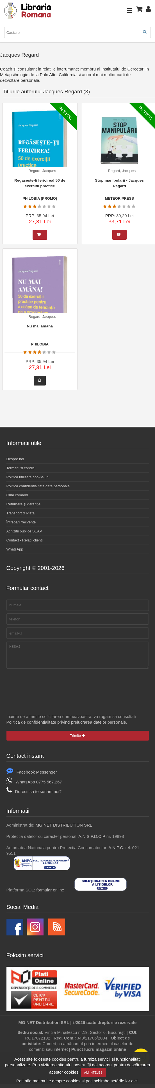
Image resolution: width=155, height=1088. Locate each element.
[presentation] (49, 688)
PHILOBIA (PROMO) (39, 198)
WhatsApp (14, 549)
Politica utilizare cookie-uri (27, 477)
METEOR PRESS (119, 198)
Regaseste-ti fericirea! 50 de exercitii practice (39, 183)
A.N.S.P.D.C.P (91, 840)
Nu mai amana (40, 326)
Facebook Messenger (31, 776)
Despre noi (15, 459)
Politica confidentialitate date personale (38, 486)
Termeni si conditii (20, 468)
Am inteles (93, 1072)
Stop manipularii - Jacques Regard (119, 183)
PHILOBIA (40, 344)
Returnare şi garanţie (23, 504)
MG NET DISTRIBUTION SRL (64, 829)
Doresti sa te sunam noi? (34, 795)
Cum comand (17, 495)
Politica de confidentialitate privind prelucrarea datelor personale (66, 726)
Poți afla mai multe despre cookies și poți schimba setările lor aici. (77, 1080)
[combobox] (77, 32)
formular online (50, 894)
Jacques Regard (19, 55)
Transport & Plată (20, 513)
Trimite (77, 740)
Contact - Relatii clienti (24, 540)
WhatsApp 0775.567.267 (34, 786)
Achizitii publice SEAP (24, 531)
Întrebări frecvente (21, 522)
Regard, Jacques (42, 171)
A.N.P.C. (116, 851)
